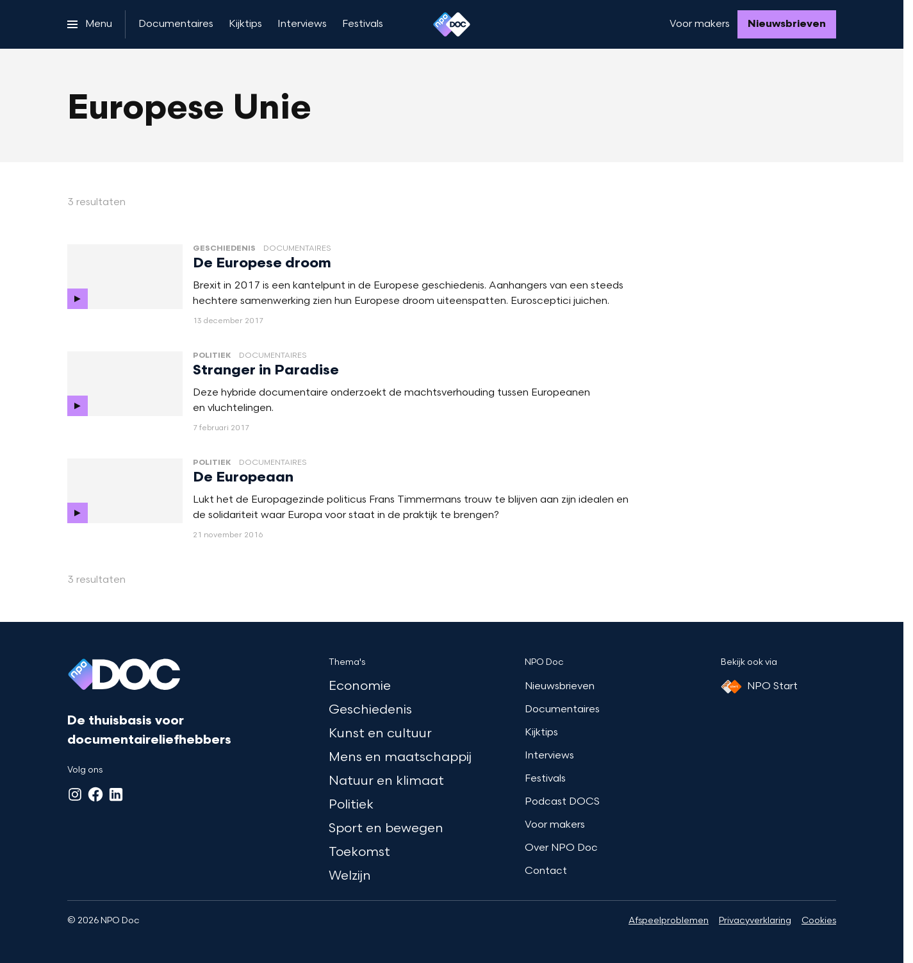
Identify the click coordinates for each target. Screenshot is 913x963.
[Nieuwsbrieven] (786, 24)
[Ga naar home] (451, 24)
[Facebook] (95, 794)
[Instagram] (75, 794)
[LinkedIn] (116, 794)
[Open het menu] (90, 24)
